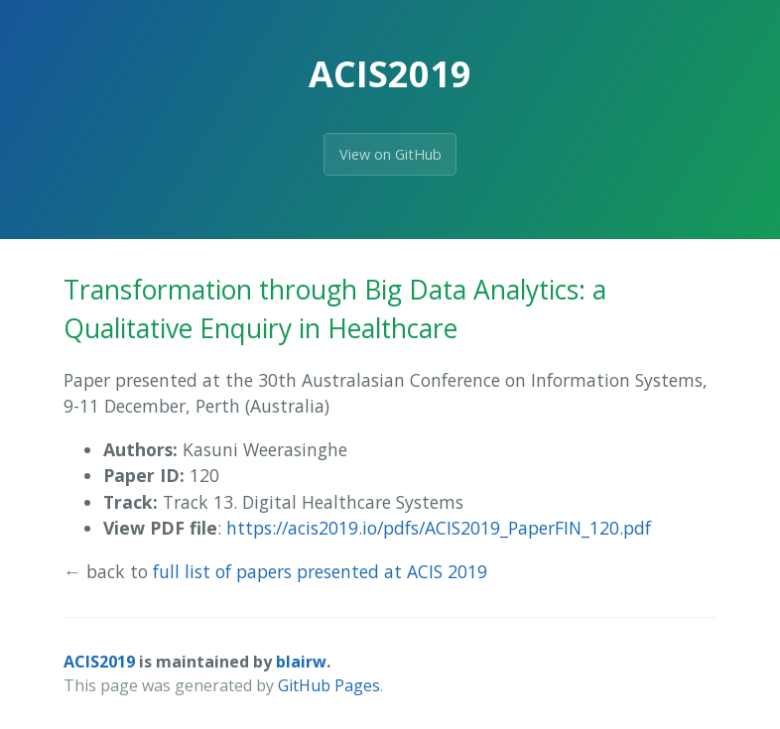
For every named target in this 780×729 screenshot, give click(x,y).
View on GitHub (390, 154)
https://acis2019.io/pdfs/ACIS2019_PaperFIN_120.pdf (438, 528)
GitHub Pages (329, 685)
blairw (301, 661)
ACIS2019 (99, 661)
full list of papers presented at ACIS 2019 (320, 571)
